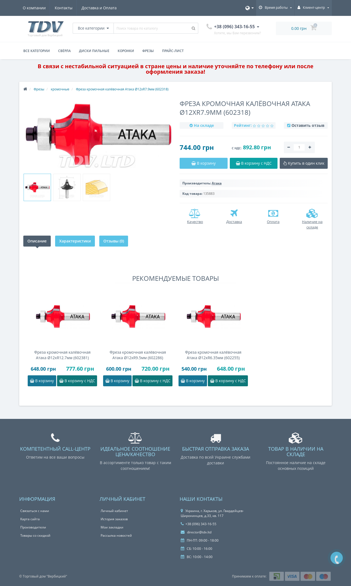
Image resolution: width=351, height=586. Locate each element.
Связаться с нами (34, 510)
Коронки (126, 50)
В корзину (42, 380)
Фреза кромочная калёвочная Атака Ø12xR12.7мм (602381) (62, 355)
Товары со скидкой (35, 535)
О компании (34, 7)
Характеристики (75, 241)
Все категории (36, 50)
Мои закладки (112, 527)
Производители (33, 527)
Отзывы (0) (113, 241)
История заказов (114, 519)
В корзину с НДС (77, 380)
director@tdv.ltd (196, 532)
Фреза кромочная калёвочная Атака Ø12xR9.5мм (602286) (138, 355)
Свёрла (64, 50)
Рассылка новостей (116, 535)
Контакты (64, 7)
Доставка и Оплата (100, 7)
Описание (37, 241)
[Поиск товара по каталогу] (193, 28)
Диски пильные (94, 50)
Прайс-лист (173, 50)
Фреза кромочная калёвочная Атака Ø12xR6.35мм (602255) (213, 355)
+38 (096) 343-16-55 (198, 524)
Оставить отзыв (307, 125)
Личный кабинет (114, 510)
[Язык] (249, 8)
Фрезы (148, 50)
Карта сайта (30, 519)
